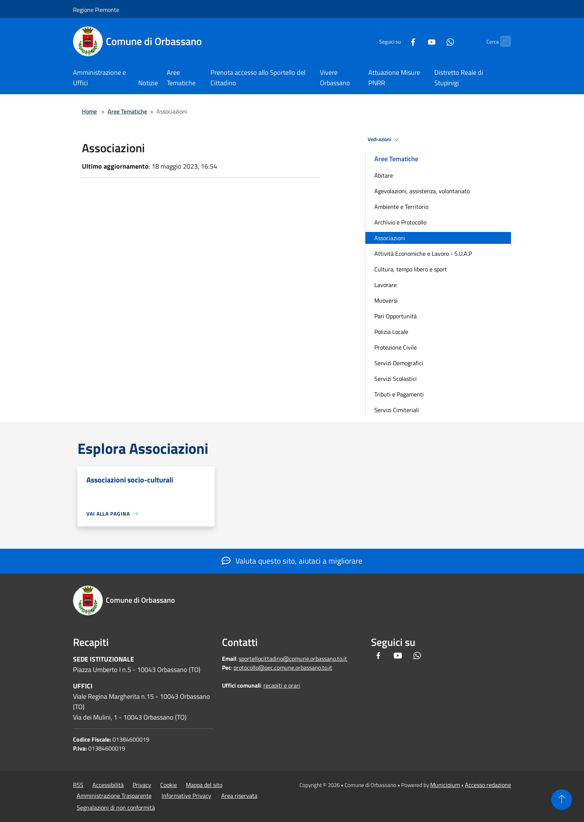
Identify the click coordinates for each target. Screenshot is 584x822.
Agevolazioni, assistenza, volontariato (422, 191)
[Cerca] (502, 41)
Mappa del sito (204, 784)
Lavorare (385, 284)
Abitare (383, 175)
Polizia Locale (391, 331)
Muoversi (386, 300)
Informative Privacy (186, 795)
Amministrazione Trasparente (114, 795)
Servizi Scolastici (395, 378)
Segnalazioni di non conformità (116, 807)
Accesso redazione (488, 784)
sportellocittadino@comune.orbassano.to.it (293, 658)
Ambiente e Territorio (401, 206)
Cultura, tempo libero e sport (410, 269)
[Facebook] (398, 41)
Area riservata (239, 795)
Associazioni (389, 237)
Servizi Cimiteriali (396, 409)
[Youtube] (417, 41)
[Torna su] (561, 799)
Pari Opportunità (395, 316)
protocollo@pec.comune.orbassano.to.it (283, 667)
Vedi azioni (384, 139)
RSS (78, 784)
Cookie (168, 784)
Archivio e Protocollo (400, 222)
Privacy (142, 784)
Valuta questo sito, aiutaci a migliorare (292, 561)
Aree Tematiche (127, 111)
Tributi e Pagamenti (399, 394)
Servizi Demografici (398, 363)
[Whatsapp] (435, 41)
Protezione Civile (395, 347)
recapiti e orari (281, 685)
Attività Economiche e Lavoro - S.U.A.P (423, 253)
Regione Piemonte (96, 9)
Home (89, 111)
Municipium (445, 784)
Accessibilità (108, 784)
